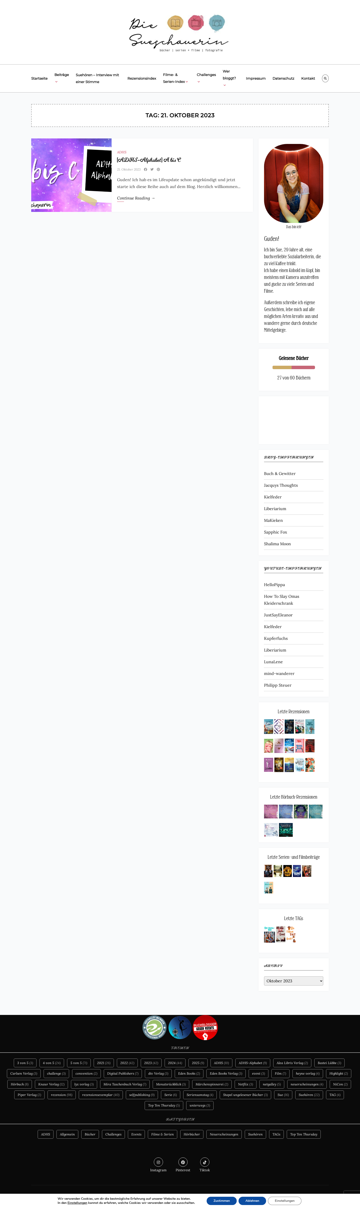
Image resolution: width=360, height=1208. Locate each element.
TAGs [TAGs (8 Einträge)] (276, 1134)
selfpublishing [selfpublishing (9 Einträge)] (142, 1095)
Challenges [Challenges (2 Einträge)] (113, 1134)
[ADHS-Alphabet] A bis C (149, 160)
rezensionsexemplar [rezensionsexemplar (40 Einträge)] (100, 1095)
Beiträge (61, 79)
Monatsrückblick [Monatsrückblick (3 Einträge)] (171, 1084)
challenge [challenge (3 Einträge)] (56, 1073)
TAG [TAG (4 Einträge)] (334, 1095)
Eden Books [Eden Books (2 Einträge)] (189, 1073)
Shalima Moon (277, 543)
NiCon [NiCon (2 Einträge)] (340, 1084)
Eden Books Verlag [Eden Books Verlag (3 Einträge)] (226, 1073)
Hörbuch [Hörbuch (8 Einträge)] (19, 1084)
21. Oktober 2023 (129, 169)
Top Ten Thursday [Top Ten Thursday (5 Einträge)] (164, 1105)
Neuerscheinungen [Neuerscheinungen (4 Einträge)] (224, 1134)
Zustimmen (222, 1201)
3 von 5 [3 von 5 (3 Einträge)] (25, 1063)
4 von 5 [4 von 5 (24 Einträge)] (52, 1063)
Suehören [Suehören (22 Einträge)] (309, 1095)
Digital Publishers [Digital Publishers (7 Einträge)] (122, 1073)
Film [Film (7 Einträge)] (280, 1073)
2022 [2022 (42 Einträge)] (127, 1063)
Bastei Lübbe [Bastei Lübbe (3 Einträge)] (329, 1063)
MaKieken (273, 520)
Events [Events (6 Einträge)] (136, 1134)
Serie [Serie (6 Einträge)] (170, 1095)
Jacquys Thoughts (281, 485)
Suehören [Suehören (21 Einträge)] (255, 1134)
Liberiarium (275, 508)
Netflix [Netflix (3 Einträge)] (245, 1084)
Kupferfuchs (276, 638)
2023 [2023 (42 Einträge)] (151, 1063)
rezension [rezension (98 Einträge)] (61, 1095)
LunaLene (273, 661)
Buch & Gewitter (280, 473)
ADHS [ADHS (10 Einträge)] (221, 1063)
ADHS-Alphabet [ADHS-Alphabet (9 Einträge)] (253, 1063)
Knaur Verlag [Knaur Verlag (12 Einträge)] (51, 1084)
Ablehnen (252, 1201)
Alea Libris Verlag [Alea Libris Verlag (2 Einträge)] (292, 1063)
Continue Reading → (136, 198)
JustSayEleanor (278, 615)
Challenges (206, 79)
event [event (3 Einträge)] (258, 1073)
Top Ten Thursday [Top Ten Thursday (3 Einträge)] (303, 1134)
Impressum (256, 78)
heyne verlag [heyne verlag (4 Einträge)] (308, 1073)
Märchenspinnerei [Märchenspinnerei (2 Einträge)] (212, 1084)
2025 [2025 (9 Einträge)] (198, 1063)
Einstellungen (77, 1203)
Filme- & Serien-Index (175, 79)
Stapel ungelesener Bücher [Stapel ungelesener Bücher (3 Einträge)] (245, 1095)
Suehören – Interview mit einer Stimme (97, 78)
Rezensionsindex (141, 78)
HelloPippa (274, 584)
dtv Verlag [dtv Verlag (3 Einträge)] (158, 1073)
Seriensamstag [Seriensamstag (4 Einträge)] (200, 1095)
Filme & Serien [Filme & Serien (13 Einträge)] (162, 1134)
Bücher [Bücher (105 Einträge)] (90, 1134)
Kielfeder (273, 497)
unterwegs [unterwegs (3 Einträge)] (200, 1105)
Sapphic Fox (275, 532)
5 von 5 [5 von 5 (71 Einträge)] (78, 1063)
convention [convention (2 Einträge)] (86, 1073)
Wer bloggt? (229, 79)
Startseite (39, 78)
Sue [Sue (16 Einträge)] (283, 1095)
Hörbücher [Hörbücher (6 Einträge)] (192, 1134)
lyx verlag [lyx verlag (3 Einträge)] (84, 1084)
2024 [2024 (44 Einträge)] (175, 1063)
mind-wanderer (279, 673)
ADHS (121, 152)
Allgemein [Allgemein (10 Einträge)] (67, 1134)
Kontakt (308, 78)
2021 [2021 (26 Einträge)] (103, 1063)
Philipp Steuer (278, 685)
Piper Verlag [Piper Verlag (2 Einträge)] (29, 1095)
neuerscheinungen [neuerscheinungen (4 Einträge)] (307, 1084)
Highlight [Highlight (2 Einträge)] (338, 1073)
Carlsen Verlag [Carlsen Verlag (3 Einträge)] (23, 1073)
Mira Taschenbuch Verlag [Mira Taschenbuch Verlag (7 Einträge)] (125, 1084)
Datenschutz (283, 78)
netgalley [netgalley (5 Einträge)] (272, 1084)
